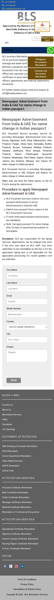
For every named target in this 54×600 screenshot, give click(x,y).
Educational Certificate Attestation (18, 529)
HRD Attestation (10, 451)
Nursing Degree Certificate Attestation (20, 543)
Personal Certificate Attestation (17, 487)
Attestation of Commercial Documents (20, 512)
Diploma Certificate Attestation (17, 534)
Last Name (11, 283)
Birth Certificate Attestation (15, 492)
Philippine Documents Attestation (41, 62)
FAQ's (5, 419)
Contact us (7, 405)
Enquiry (9, 346)
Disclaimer (7, 424)
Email (9, 295)
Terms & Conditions (27, 579)
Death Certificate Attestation (15, 497)
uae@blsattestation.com (15, 9)
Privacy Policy (27, 584)
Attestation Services (11, 414)
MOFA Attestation (10, 465)
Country (10, 321)
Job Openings (8, 429)
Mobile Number (13, 308)
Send (14, 380)
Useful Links (8, 470)
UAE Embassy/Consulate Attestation (19, 446)
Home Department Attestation (16, 456)
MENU (8, 50)
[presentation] (28, 370)
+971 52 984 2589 (10, 2)
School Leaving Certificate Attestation (20, 538)
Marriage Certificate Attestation (17, 502)
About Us (6, 409)
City (8, 334)
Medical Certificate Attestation (16, 507)
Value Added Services (12, 461)
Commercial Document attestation (41, 74)
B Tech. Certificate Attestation (16, 548)
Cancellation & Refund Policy (27, 589)
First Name (11, 270)
